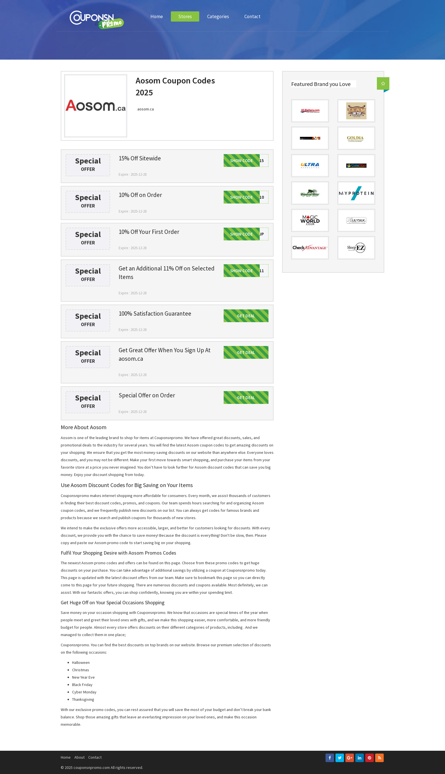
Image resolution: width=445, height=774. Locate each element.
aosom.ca (145, 109)
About (79, 757)
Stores (185, 16)
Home (156, 16)
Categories (218, 16)
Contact (252, 16)
